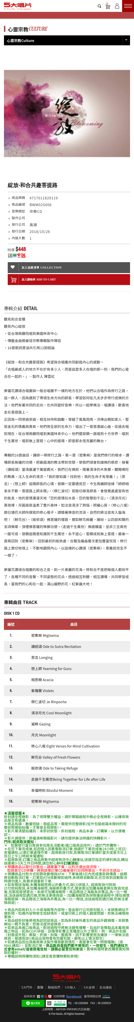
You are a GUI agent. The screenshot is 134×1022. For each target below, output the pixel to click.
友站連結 (105, 987)
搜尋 (99, 6)
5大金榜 (89, 987)
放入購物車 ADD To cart (33, 279)
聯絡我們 (54, 987)
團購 (40, 987)
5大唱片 (18, 6)
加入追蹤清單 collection (36, 267)
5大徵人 (70, 987)
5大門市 (27, 987)
